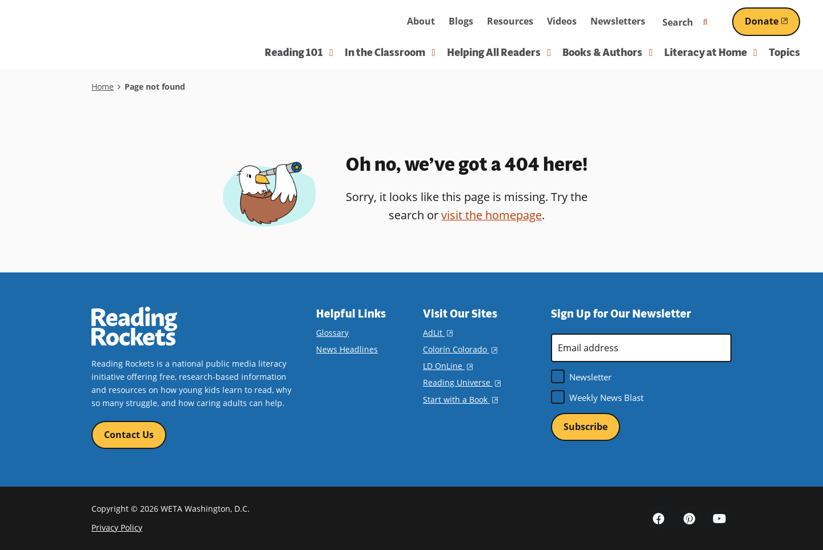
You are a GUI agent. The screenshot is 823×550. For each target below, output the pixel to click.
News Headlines (347, 349)
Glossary (332, 332)
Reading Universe (462, 382)
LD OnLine (448, 365)
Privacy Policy (116, 527)
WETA (372, 22)
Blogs (461, 21)
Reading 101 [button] (299, 52)
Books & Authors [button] (607, 52)
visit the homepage (491, 214)
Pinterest (688, 518)
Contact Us (129, 434)
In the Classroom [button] (390, 52)
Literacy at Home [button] (710, 52)
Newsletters (617, 21)
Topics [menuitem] (784, 52)
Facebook (658, 518)
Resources (510, 21)
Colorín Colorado (460, 349)
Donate (772, 21)
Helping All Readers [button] (499, 52)
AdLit (438, 332)
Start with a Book (460, 399)
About (421, 21)
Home (102, 86)
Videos (562, 21)
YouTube (719, 518)
